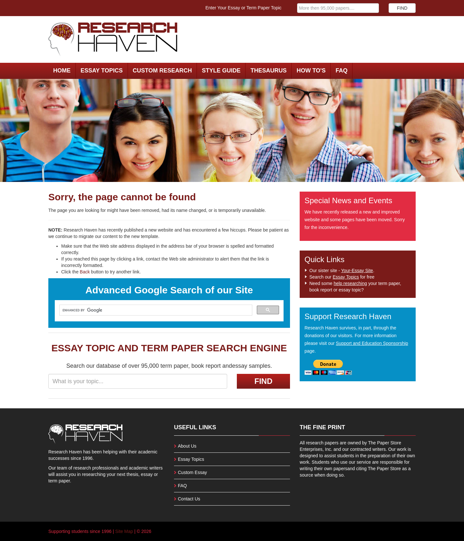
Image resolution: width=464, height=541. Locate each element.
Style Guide (221, 70)
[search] (155, 310)
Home (62, 70)
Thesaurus (268, 70)
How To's (310, 70)
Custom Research (162, 70)
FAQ (341, 70)
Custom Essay (192, 472)
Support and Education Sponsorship (372, 343)
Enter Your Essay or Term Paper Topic (244, 7)
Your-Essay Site (357, 270)
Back (85, 271)
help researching (350, 283)
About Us (187, 446)
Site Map (124, 531)
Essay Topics (102, 70)
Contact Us (189, 498)
